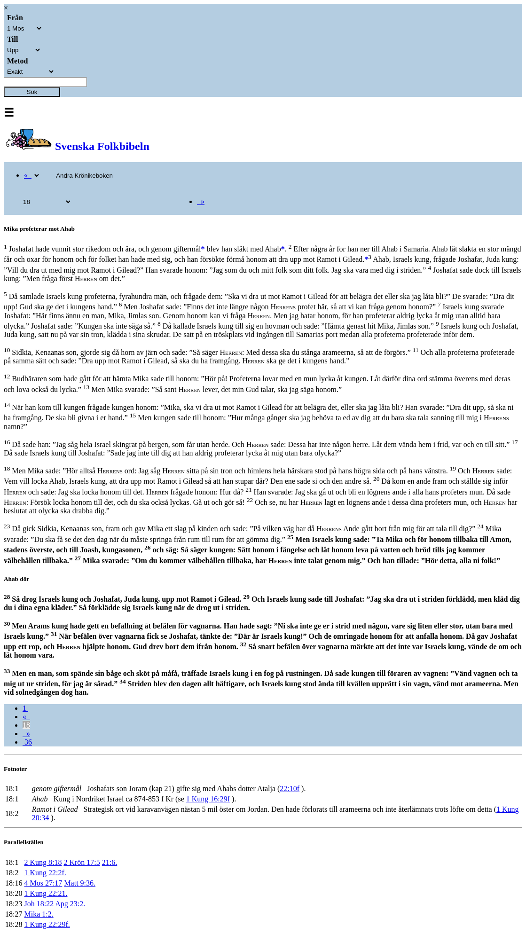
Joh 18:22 (39, 904)
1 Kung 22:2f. (45, 873)
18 (26, 725)
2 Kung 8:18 (43, 862)
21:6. (109, 862)
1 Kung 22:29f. (47, 924)
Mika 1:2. (38, 914)
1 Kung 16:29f (208, 799)
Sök (32, 91)
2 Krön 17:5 (81, 862)
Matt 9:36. (79, 883)
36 (27, 742)
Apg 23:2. (70, 904)
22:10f (289, 789)
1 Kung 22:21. (45, 893)
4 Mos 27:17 (43, 883)
